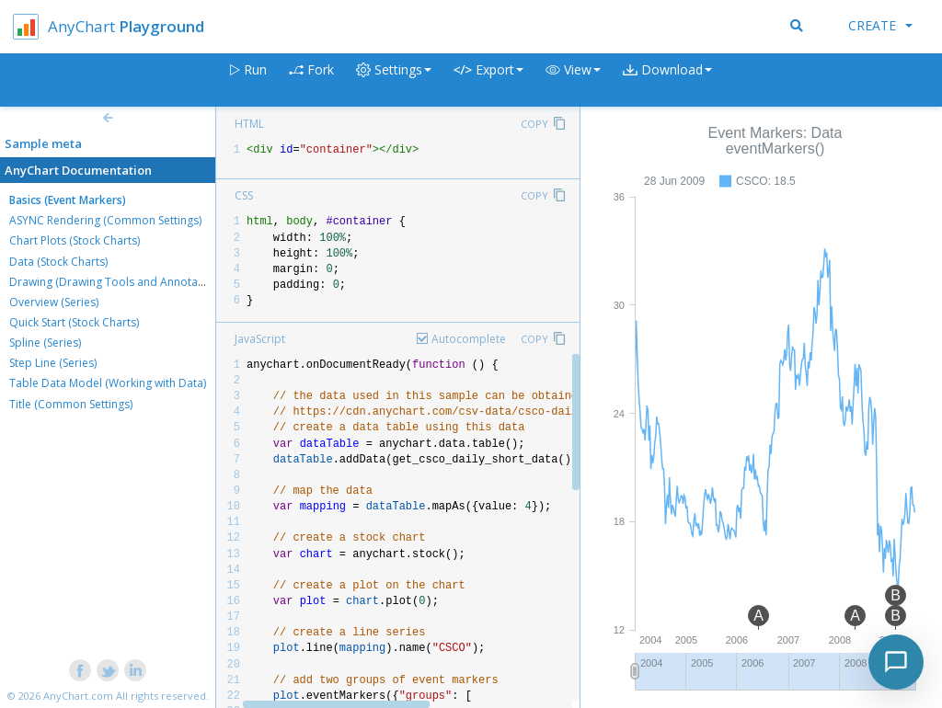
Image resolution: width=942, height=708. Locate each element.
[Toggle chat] (896, 662)
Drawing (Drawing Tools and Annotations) (117, 282)
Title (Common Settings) (70, 404)
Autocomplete (468, 339)
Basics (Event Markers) (67, 200)
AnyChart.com (78, 695)
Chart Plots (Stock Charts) (74, 240)
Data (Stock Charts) (58, 261)
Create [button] (880, 25)
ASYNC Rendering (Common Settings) (105, 220)
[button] (573, 80)
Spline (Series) (45, 342)
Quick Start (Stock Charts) (74, 322)
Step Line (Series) (53, 363)
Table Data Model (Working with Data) (107, 383)
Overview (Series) (53, 302)
